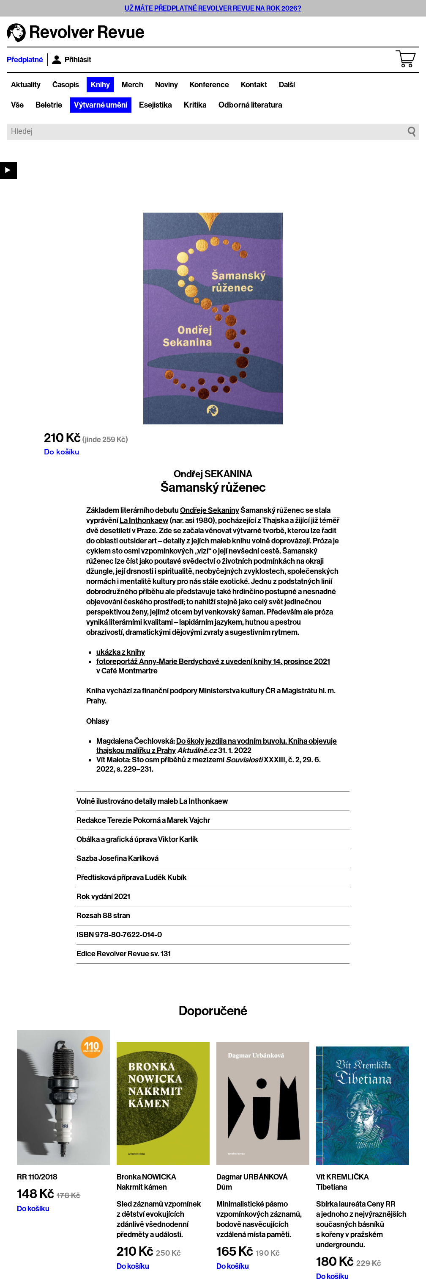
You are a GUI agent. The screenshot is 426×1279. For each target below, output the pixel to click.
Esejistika (155, 105)
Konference (209, 84)
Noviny (166, 84)
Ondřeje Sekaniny (209, 510)
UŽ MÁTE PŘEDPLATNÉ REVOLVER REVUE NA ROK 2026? (213, 8)
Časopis (65, 84)
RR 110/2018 (37, 1177)
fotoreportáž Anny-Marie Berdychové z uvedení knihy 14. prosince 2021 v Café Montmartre (213, 666)
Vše (17, 105)
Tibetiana (331, 1187)
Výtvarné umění (100, 105)
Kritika (195, 105)
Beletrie (49, 105)
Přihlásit (71, 59)
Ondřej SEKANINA (213, 474)
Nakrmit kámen (142, 1187)
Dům (224, 1187)
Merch (132, 84)
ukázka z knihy (120, 652)
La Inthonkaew (144, 520)
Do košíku (61, 451)
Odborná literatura (250, 105)
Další (287, 84)
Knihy (100, 84)
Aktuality (26, 84)
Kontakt (254, 84)
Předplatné (25, 59)
